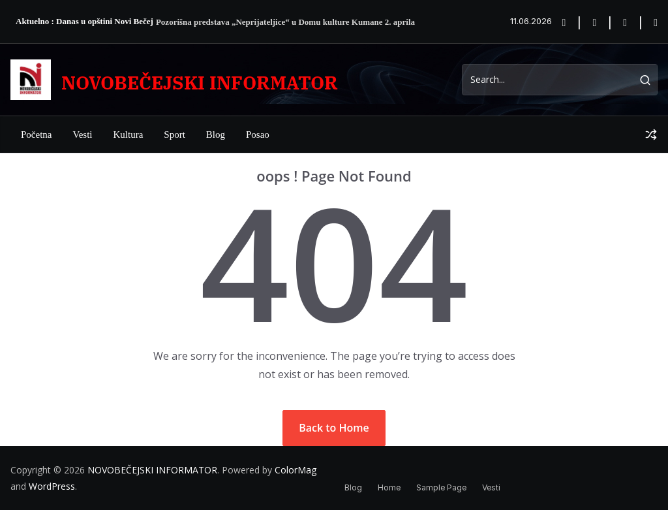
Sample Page (441, 487)
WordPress (52, 486)
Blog (215, 134)
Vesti (82, 134)
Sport (174, 134)
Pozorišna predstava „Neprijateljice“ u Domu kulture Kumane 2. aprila (285, 22)
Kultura (128, 134)
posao (257, 134)
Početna (36, 134)
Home (389, 487)
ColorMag (295, 470)
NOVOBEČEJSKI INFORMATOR (199, 83)
